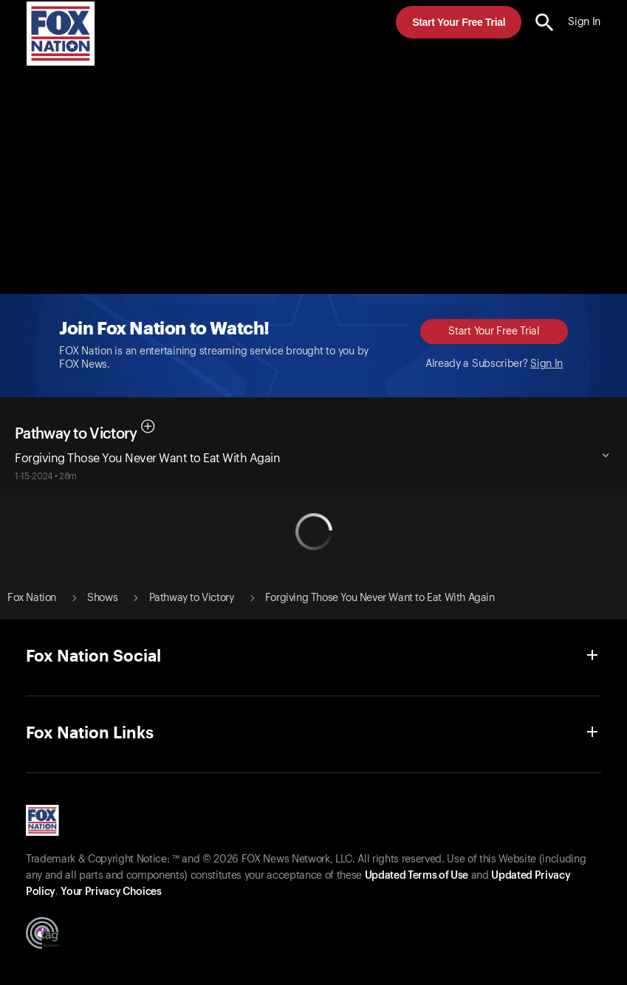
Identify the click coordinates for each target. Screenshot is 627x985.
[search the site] (544, 22)
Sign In (546, 364)
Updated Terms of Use (416, 876)
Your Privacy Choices (111, 892)
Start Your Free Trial (458, 22)
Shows (102, 598)
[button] (544, 22)
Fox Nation (31, 598)
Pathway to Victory (76, 434)
